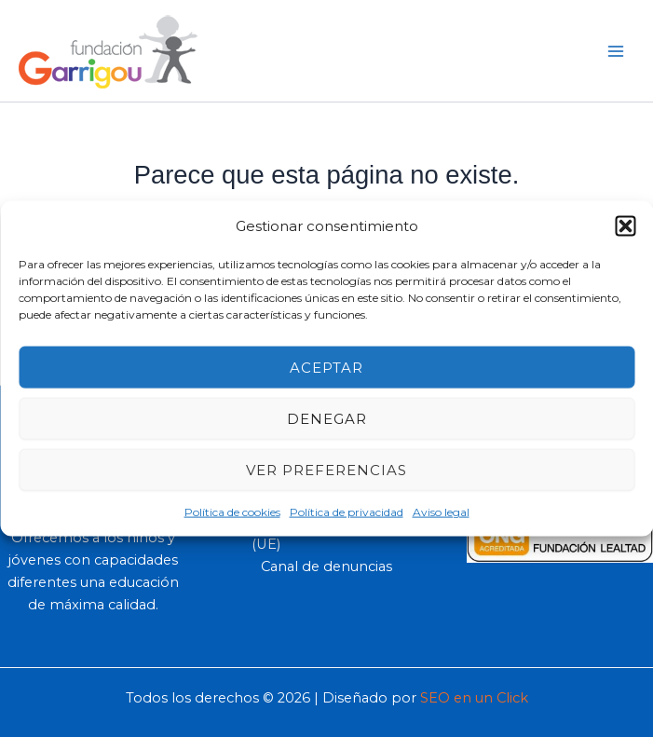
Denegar (327, 418)
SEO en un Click (474, 697)
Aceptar (326, 366)
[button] (625, 225)
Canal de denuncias (326, 566)
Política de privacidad (346, 512)
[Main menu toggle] (615, 50)
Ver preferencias (326, 469)
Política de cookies (232, 512)
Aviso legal (441, 512)
